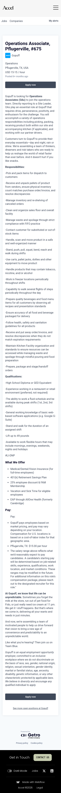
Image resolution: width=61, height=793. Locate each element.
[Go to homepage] (8, 8)
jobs (4, 21)
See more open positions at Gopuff (30, 708)
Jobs (35, 771)
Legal (40, 787)
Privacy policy (22, 743)
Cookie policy (36, 743)
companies (16, 21)
